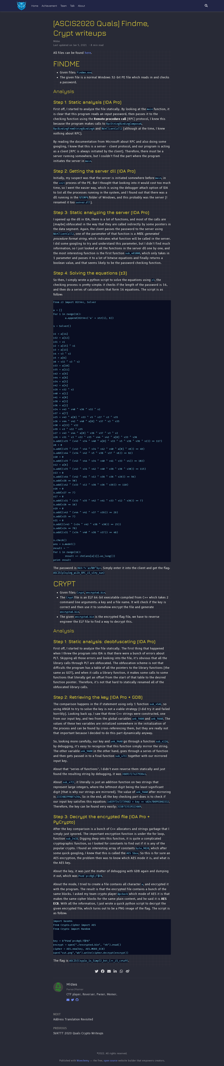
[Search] (206, 6)
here (88, 52)
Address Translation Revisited (73, 1019)
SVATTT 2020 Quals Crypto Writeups (78, 1033)
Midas (56, 41)
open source (110, 1060)
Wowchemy (83, 1060)
